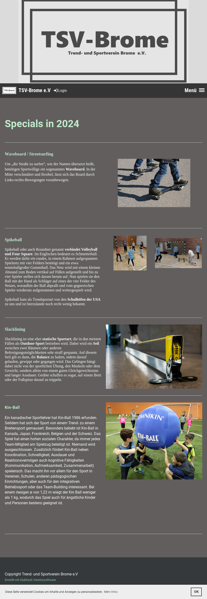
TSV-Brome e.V (35, 90)
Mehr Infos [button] (111, 592)
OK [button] (196, 592)
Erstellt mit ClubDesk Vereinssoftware (30, 580)
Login (60, 90)
